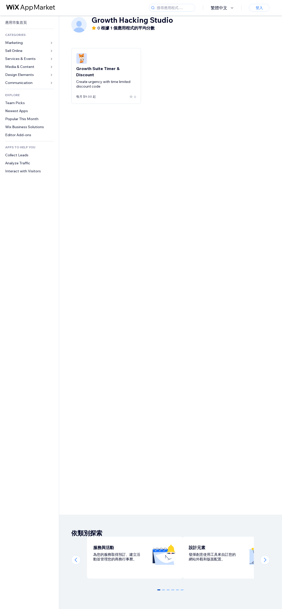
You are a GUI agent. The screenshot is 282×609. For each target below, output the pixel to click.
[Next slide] (265, 560)
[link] (29, 23)
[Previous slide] (76, 560)
